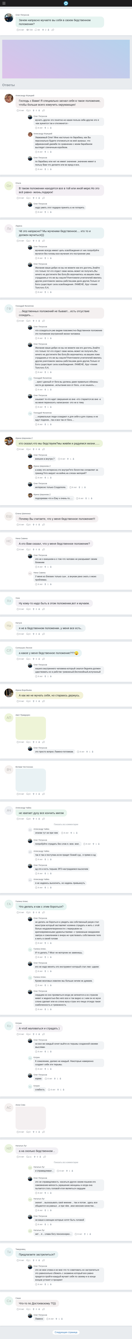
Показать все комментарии (66, 824)
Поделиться (53, 29)
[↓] (48, 30)
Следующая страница (66, 1332)
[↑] (43, 30)
